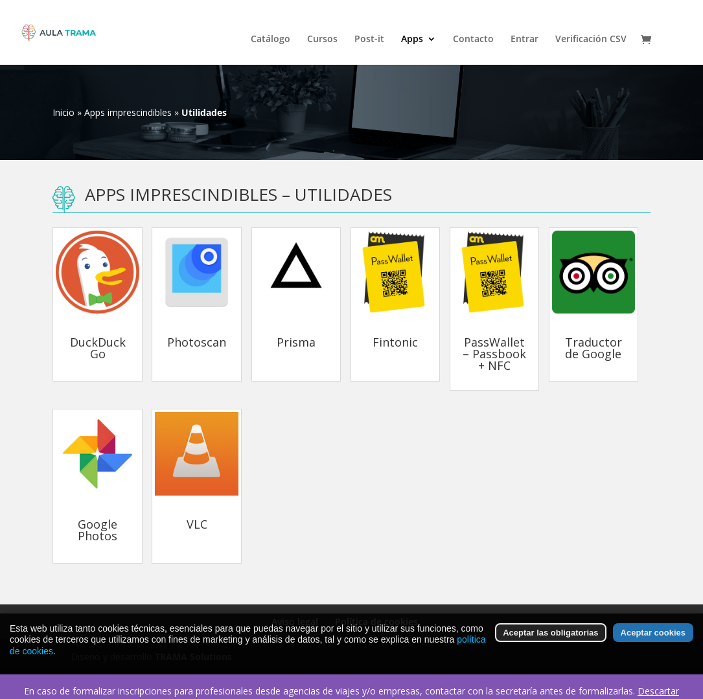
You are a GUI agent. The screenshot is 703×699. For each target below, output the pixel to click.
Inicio (63, 112)
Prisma (296, 342)
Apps (412, 39)
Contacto (473, 39)
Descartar (658, 691)
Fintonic (395, 342)
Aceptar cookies (653, 636)
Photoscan (196, 342)
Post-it (369, 39)
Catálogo (270, 39)
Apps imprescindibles (128, 112)
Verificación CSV (591, 39)
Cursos (322, 39)
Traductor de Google (593, 347)
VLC (197, 524)
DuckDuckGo (98, 347)
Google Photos (97, 530)
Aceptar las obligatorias (550, 636)
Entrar (524, 39)
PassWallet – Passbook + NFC (494, 353)
